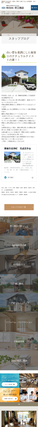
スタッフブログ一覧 (18, 207)
